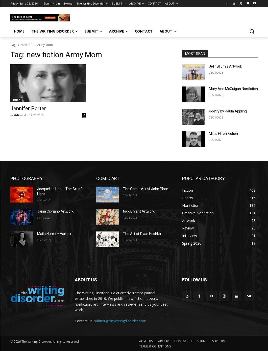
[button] (252, 31)
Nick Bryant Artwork (139, 211)
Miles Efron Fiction (223, 134)
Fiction (16, 100)
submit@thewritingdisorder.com (120, 320)
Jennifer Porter (28, 108)
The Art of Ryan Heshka (142, 234)
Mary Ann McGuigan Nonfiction (233, 89)
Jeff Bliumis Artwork (225, 66)
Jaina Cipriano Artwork (55, 211)
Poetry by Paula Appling (228, 111)
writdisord (18, 115)
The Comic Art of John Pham (146, 189)
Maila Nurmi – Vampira (55, 234)
